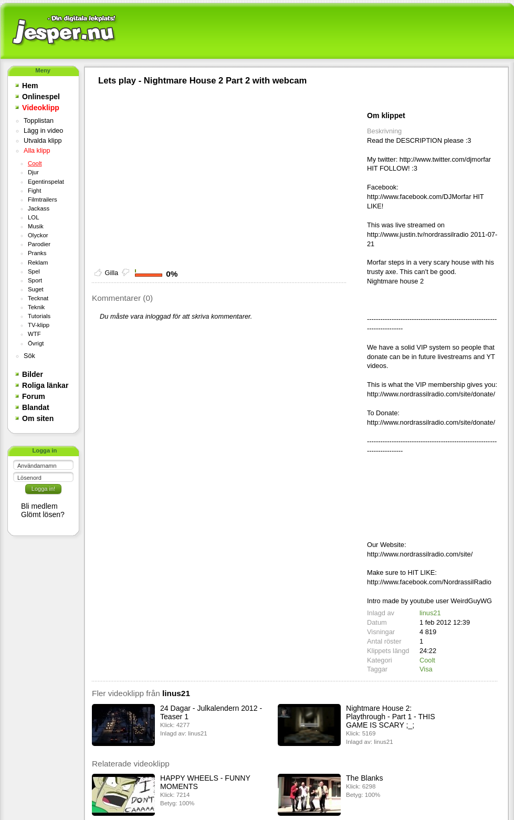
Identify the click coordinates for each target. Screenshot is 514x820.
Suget (36, 289)
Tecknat (38, 298)
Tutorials (39, 316)
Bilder (32, 374)
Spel (34, 271)
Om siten (38, 418)
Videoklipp (40, 107)
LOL (33, 217)
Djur (33, 172)
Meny (42, 70)
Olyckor (38, 235)
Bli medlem (39, 506)
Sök (29, 356)
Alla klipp (37, 150)
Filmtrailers (42, 199)
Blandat (35, 407)
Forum (33, 396)
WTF (34, 334)
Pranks (37, 253)
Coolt (35, 163)
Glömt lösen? (43, 514)
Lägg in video (43, 130)
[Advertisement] (315, 31)
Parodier (39, 244)
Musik (36, 226)
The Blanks (364, 778)
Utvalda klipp (42, 140)
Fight (34, 190)
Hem (30, 85)
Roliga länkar (45, 385)
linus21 (430, 613)
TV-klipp (38, 325)
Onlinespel (41, 96)
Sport (35, 280)
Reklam (38, 262)
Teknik (36, 307)
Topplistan (39, 120)
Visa (426, 669)
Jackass (38, 208)
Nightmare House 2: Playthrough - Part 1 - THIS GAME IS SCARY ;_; (390, 716)
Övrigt (36, 343)
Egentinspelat (46, 181)
